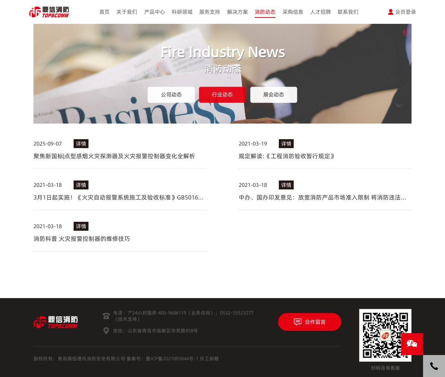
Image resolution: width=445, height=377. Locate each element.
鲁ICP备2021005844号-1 (172, 358)
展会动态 (273, 94)
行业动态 (222, 94)
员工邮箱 (209, 358)
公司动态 (171, 94)
